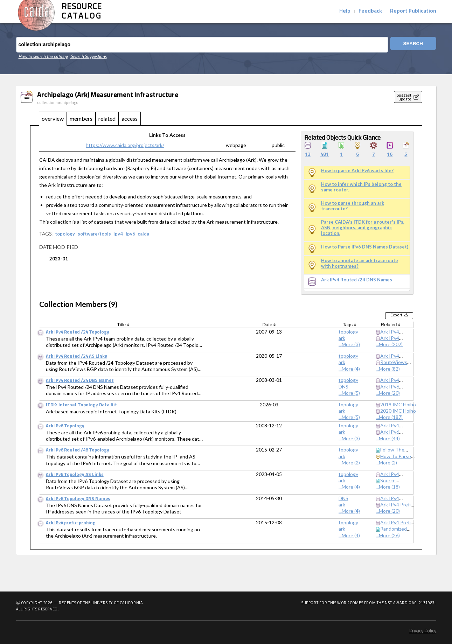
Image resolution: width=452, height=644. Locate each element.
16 (389, 154)
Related (391, 324)
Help (344, 11)
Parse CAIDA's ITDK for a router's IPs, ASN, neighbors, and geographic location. (362, 227)
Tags (349, 324)
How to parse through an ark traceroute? (352, 206)
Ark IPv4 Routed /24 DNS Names (356, 279)
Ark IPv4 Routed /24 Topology (77, 332)
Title (123, 324)
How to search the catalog (43, 56)
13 (308, 154)
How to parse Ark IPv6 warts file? (357, 170)
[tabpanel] (226, 338)
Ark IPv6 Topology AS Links (75, 474)
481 (324, 154)
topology (65, 234)
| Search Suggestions (88, 56)
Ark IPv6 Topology (65, 426)
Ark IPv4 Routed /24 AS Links (76, 356)
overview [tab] (53, 118)
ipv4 (118, 234)
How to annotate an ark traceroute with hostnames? (359, 263)
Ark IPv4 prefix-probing (71, 523)
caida (143, 234)
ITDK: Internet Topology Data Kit (81, 405)
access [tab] (129, 118)
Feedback (370, 11)
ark (342, 338)
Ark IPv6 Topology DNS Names (78, 499)
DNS (343, 387)
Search (409, 44)
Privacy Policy (422, 631)
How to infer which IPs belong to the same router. (361, 187)
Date (269, 324)
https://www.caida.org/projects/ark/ (125, 145)
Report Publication (413, 11)
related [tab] (107, 118)
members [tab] (81, 118)
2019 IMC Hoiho (398, 404)
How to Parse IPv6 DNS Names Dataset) (364, 247)
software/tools (94, 234)
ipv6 (130, 234)
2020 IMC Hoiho (398, 411)
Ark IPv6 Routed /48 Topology (77, 450)
